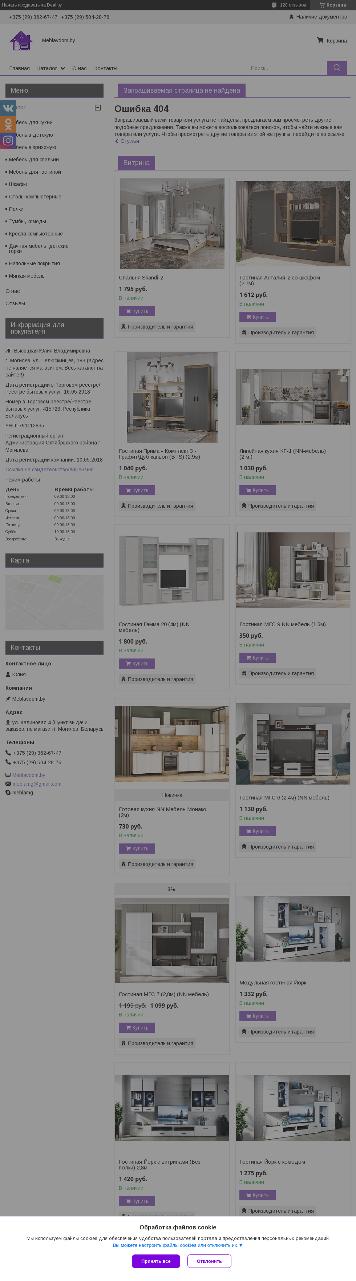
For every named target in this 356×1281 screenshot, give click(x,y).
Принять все (156, 1261)
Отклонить (209, 1261)
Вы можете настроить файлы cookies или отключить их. (175, 1245)
